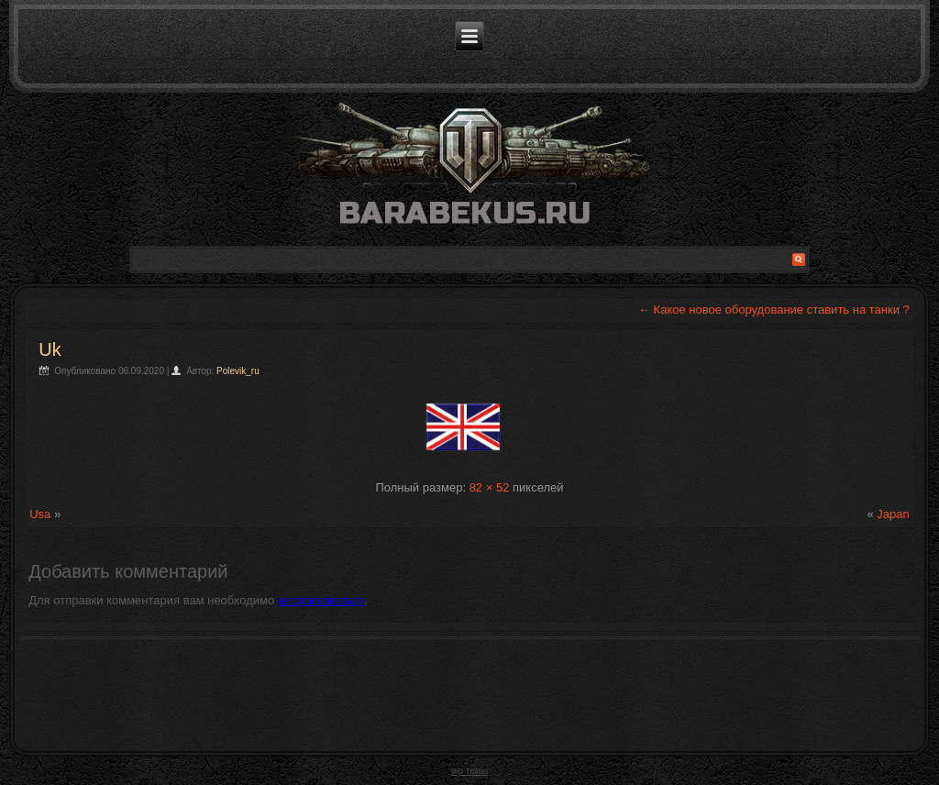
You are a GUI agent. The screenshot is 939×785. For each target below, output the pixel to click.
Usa (39, 514)
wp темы (469, 771)
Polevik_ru (238, 371)
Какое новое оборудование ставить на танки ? (774, 309)
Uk (50, 349)
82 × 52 (490, 487)
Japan (893, 514)
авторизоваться (321, 600)
